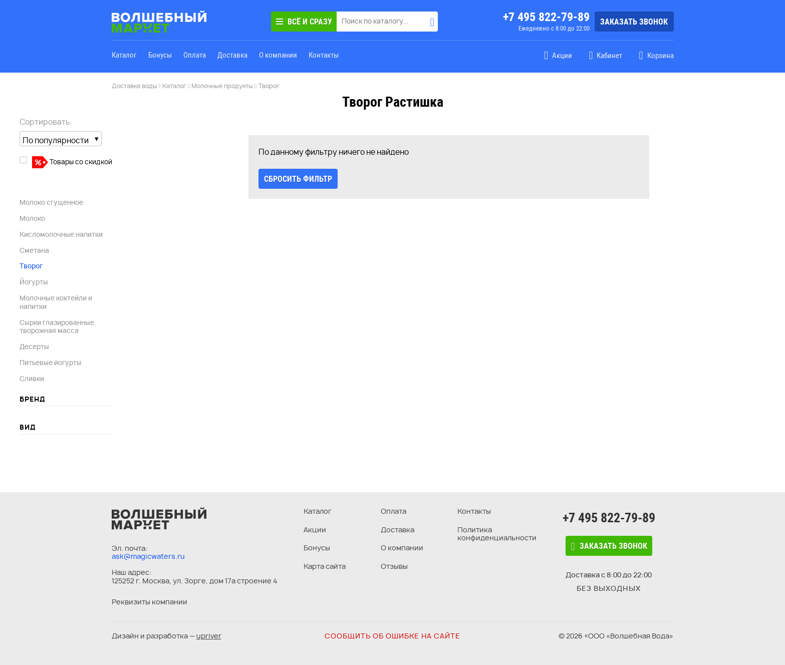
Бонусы (160, 55)
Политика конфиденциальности (497, 534)
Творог (31, 265)
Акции (315, 529)
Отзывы (394, 566)
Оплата (194, 55)
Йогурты (34, 281)
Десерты (34, 346)
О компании (278, 55)
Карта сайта (325, 566)
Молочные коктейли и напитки (56, 302)
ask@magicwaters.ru (148, 556)
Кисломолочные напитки (61, 234)
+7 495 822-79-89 (546, 17)
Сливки (32, 378)
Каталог (124, 55)
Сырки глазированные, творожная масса (58, 327)
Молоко (32, 218)
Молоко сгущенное (51, 202)
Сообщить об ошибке (392, 635)
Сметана (34, 250)
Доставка (232, 55)
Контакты (324, 55)
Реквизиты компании (149, 601)
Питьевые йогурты (51, 362)
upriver (208, 635)
